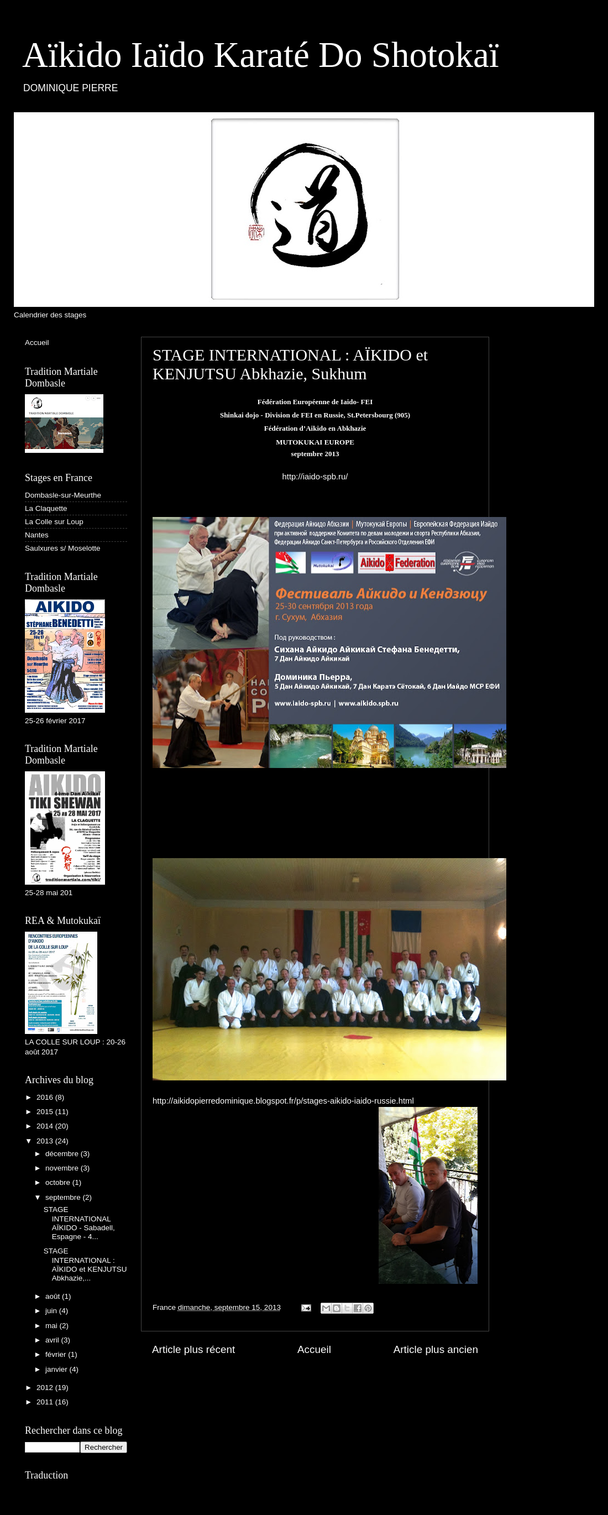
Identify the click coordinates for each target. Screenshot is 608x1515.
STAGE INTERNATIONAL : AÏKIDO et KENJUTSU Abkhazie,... (85, 1264)
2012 (45, 1387)
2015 (45, 1111)
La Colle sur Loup (54, 522)
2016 (45, 1097)
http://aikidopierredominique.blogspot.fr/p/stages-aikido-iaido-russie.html (283, 1100)
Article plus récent (193, 1349)
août (53, 1296)
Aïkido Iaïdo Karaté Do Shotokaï (260, 55)
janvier (57, 1369)
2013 (45, 1141)
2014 (45, 1126)
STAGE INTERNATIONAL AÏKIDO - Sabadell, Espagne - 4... (79, 1223)
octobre (58, 1182)
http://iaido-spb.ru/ (315, 476)
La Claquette (46, 508)
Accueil (314, 1349)
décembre (63, 1154)
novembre (63, 1168)
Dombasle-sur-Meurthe (63, 495)
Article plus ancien (436, 1349)
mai (52, 1325)
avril (53, 1340)
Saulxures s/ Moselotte (63, 548)
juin (52, 1311)
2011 (45, 1402)
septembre (64, 1197)
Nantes (37, 535)
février (56, 1354)
